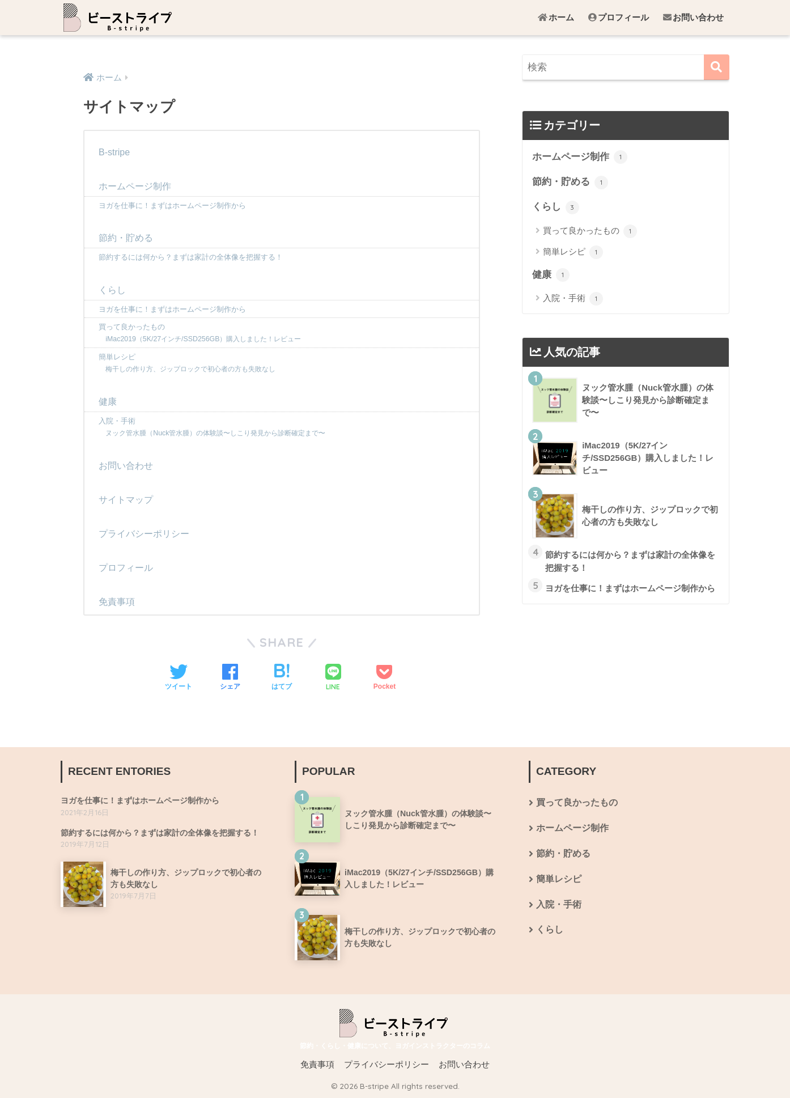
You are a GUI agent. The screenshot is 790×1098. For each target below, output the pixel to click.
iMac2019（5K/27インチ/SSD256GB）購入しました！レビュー (203, 339)
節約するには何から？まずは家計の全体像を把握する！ (191, 257)
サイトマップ (126, 500)
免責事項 (117, 602)
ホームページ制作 (135, 186)
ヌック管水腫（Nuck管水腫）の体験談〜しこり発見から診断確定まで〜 (215, 433)
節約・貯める (126, 238)
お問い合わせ (693, 17)
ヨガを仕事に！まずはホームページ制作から (172, 205)
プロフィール (618, 17)
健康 (108, 401)
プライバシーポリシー (144, 534)
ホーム (556, 17)
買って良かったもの (132, 327)
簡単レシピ (117, 357)
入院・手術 (117, 421)
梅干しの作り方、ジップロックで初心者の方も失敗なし (190, 369)
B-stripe (114, 152)
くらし (112, 290)
